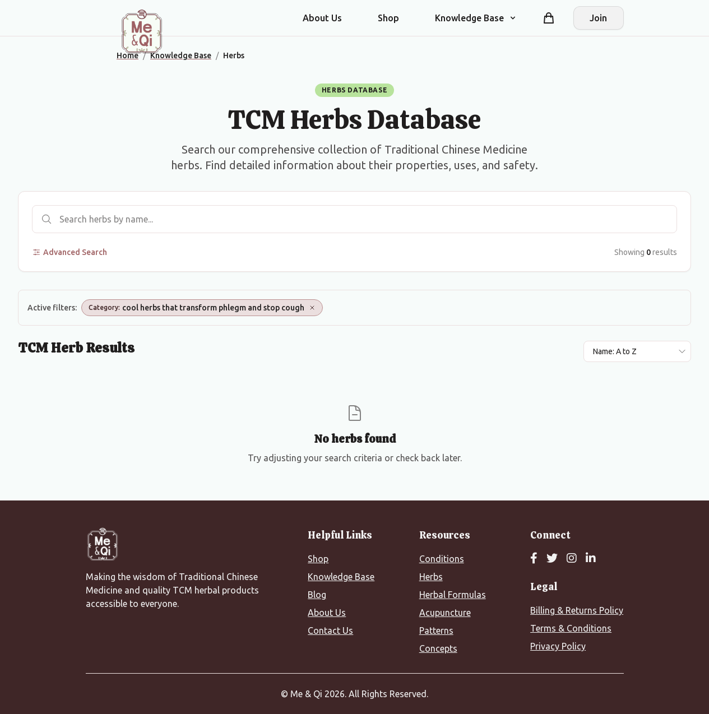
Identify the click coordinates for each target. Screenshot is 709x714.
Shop (388, 18)
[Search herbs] (354, 219)
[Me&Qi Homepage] (142, 31)
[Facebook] (533, 558)
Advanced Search (69, 252)
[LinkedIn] (591, 558)
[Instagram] (572, 558)
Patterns (436, 630)
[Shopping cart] (548, 18)
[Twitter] (552, 558)
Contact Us (330, 630)
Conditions (441, 559)
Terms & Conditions (570, 628)
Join (598, 18)
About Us (322, 18)
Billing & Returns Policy (576, 610)
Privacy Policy (558, 646)
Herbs (431, 577)
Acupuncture (445, 613)
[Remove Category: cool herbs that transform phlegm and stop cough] (312, 307)
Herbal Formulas (452, 595)
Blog (317, 595)
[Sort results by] (637, 351)
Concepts (438, 648)
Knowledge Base (341, 577)
